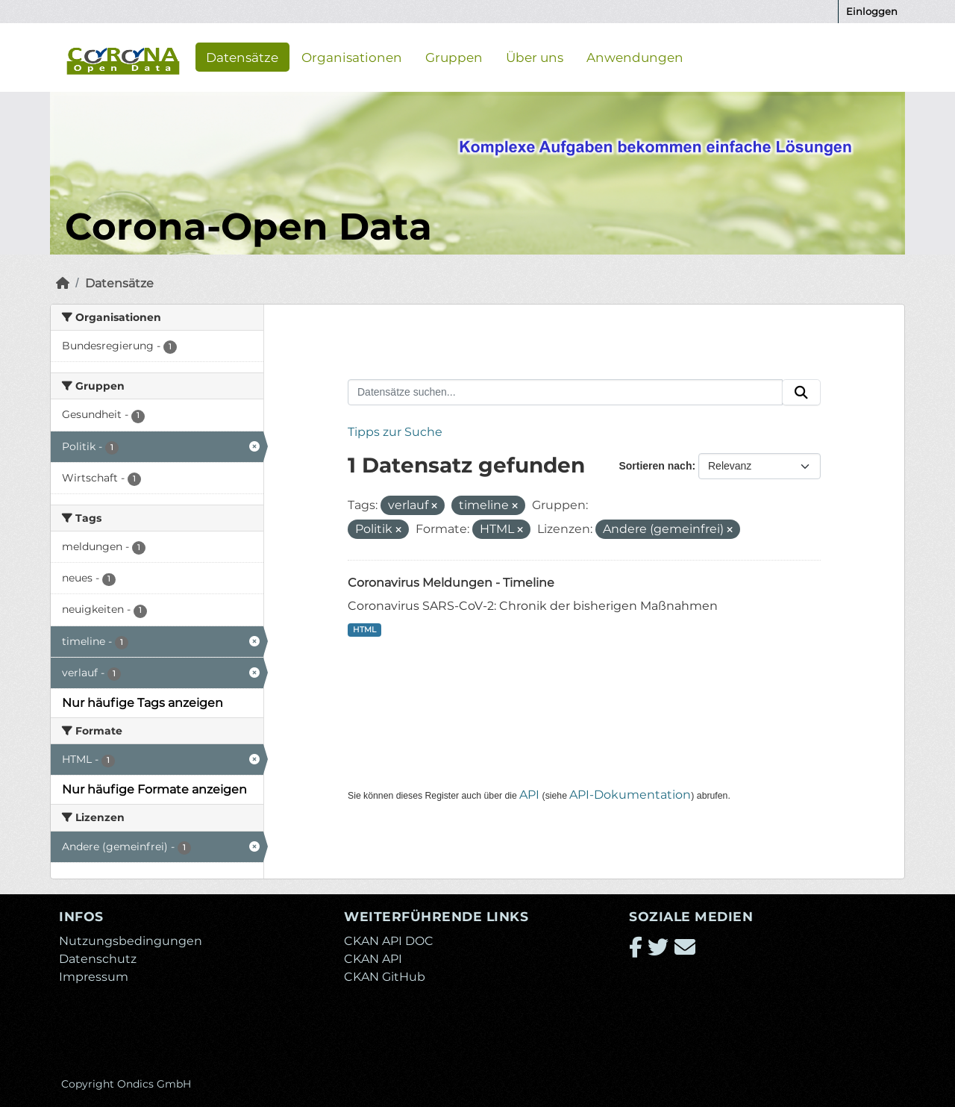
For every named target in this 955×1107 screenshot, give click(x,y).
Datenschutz (98, 959)
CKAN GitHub (384, 977)
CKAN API (373, 959)
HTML (364, 629)
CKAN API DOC (388, 941)
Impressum (93, 977)
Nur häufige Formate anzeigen (154, 789)
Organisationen (351, 56)
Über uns (534, 56)
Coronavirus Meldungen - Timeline (451, 583)
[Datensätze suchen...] (565, 392)
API (529, 795)
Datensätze (242, 56)
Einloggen (872, 11)
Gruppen (454, 56)
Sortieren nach (655, 466)
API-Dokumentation (630, 795)
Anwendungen (634, 56)
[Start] (62, 283)
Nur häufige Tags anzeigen (142, 703)
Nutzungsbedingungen (130, 941)
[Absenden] (801, 392)
